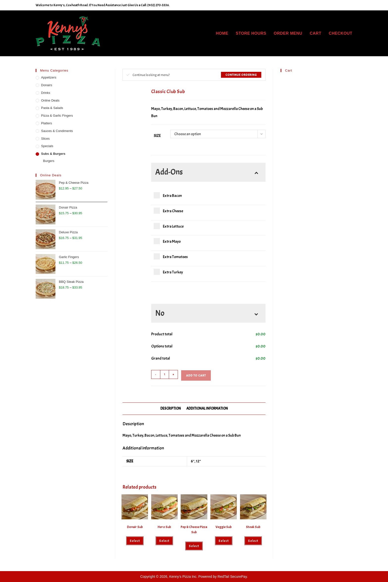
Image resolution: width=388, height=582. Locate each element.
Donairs (46, 85)
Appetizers (48, 77)
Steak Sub (253, 527)
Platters (46, 123)
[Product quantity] (164, 374)
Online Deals (50, 100)
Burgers (48, 161)
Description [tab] (170, 408)
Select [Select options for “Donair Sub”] (135, 541)
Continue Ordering (241, 75)
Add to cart (196, 375)
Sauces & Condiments (57, 131)
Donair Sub (135, 527)
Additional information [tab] (207, 408)
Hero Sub (164, 527)
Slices (45, 138)
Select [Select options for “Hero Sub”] (164, 541)
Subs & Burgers (53, 154)
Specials (47, 146)
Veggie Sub (224, 527)
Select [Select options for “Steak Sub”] (253, 541)
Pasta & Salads (52, 108)
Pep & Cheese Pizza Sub (194, 529)
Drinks (45, 93)
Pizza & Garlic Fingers (57, 115)
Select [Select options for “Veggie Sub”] (223, 541)
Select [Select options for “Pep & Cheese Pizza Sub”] (194, 546)
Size (157, 135)
